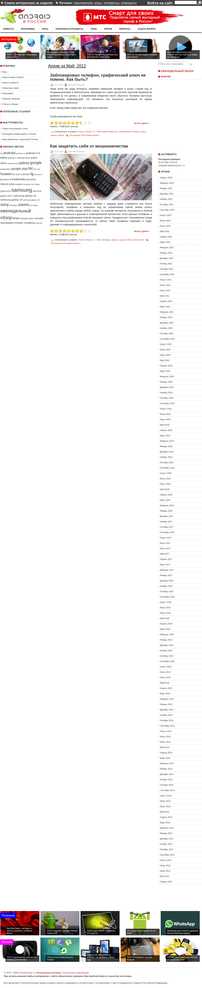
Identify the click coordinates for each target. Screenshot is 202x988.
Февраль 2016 (167, 634)
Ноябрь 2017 (166, 521)
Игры (45, 29)
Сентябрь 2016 (167, 597)
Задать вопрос (147, 29)
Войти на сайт (160, 3)
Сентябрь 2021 (167, 274)
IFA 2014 (16, 174)
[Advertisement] (179, 115)
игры (98, 3)
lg (32, 174)
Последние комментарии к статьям (19, 134)
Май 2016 (164, 618)
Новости (8, 29)
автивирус (106, 240)
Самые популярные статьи (15, 128)
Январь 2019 (166, 446)
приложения (83, 3)
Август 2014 (165, 731)
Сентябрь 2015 (167, 661)
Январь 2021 (166, 317)
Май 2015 (164, 683)
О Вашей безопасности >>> (171, 165)
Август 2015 (165, 667)
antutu (34, 157)
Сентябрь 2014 (167, 726)
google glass (5, 169)
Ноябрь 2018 (166, 457)
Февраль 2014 (167, 763)
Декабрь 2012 (166, 839)
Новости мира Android (12, 77)
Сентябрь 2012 (167, 855)
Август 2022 (165, 215)
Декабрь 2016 (166, 581)
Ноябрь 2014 (166, 715)
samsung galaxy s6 (31, 200)
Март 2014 (165, 758)
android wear (23, 158)
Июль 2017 (165, 543)
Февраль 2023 (167, 183)
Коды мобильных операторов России (20, 139)
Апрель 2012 (166, 882)
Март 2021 (165, 306)
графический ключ (110, 132)
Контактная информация (76, 972)
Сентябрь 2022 (167, 210)
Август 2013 (165, 796)
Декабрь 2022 (166, 194)
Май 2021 (164, 296)
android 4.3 (20, 153)
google (36, 163)
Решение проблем (11, 99)
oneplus (19, 184)
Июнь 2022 (165, 226)
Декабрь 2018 (166, 452)
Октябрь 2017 (166, 527)
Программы (28, 29)
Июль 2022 (165, 220)
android (9, 153)
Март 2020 (165, 371)
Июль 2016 (165, 607)
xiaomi (23, 204)
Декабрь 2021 (166, 258)
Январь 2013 (166, 833)
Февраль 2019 (167, 441)
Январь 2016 (166, 640)
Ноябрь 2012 (166, 844)
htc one (37, 169)
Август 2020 (165, 344)
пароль (61, 135)
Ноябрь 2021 (166, 263)
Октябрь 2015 (166, 656)
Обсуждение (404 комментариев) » (84, 135)
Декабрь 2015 (166, 645)
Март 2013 (165, 822)
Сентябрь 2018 (167, 468)
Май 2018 (164, 489)
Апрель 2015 (166, 688)
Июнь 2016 (165, 613)
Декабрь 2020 (166, 323)
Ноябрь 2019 (166, 392)
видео (35, 205)
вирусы (115, 240)
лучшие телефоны (24, 222)
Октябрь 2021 (166, 269)
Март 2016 (165, 629)
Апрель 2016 (166, 624)
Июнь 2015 (165, 677)
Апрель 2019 (166, 430)
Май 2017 (164, 554)
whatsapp (13, 205)
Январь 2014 (166, 769)
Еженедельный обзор (177, 71)
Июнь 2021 (165, 290)
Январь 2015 (166, 704)
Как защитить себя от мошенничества (89, 146)
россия (39, 223)
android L (11, 158)
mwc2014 (31, 179)
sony (4, 204)
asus (3, 163)
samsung (21, 190)
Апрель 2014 (166, 753)
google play (19, 168)
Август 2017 (165, 538)
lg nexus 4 (38, 174)
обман (129, 240)
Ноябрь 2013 (166, 779)
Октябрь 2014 (166, 720)
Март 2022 (165, 242)
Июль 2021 (165, 285)
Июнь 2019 (165, 419)
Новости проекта (10, 82)
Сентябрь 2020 (167, 339)
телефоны (111, 3)
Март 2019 (165, 435)
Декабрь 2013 (166, 774)
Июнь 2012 (165, 871)
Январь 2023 (166, 188)
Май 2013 (164, 812)
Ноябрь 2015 (166, 650)
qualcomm (5, 191)
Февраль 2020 (167, 376)
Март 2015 (165, 693)
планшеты (129, 3)
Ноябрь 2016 (166, 586)
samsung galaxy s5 (11, 199)
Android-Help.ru (27, 972)
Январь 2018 (166, 511)
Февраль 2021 (167, 312)
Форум (108, 29)
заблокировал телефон (129, 132)
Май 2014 (164, 747)
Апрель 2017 (166, 559)
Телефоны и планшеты (69, 29)
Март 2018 (165, 500)
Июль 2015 (165, 672)
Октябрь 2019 (166, 398)
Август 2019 (165, 409)
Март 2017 (165, 564)
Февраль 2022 (167, 247)
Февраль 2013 (167, 828)
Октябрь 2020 (166, 333)
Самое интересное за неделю (28, 3)
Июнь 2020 (165, 355)
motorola (18, 179)
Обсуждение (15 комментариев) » (66, 243)
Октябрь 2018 (166, 462)
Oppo (37, 184)
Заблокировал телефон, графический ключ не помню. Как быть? (98, 77)
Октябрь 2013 (166, 785)
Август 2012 (165, 860)
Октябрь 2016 (166, 591)
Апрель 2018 (166, 495)
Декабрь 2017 (166, 516)
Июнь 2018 (165, 484)
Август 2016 (165, 602)
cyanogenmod (13, 163)
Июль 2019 (165, 414)
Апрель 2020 (166, 366)
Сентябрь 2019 (167, 403)
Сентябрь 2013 (167, 790)
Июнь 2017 (165, 548)
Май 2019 (164, 425)
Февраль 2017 (167, 570)
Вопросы (124, 29)
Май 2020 (164, 360)
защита (122, 240)
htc (30, 168)
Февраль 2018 (167, 505)
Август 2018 (165, 473)
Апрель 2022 (166, 237)
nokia (11, 184)
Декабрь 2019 (166, 387)
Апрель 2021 (166, 301)
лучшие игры (27, 218)
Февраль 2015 (167, 699)
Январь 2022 (166, 253)
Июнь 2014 (165, 742)
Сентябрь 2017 (167, 532)
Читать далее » (141, 123)
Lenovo (25, 174)
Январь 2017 (166, 575)
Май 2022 (164, 231)
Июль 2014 (165, 736)
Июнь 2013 (165, 806)
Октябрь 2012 (166, 849)
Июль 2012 (165, 865)
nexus (4, 184)
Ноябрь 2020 (166, 328)
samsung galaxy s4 (25, 195)
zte (31, 205)
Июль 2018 (165, 478)
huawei (5, 174)
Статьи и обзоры (10, 104)
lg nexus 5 (5, 179)
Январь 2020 (166, 382)
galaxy (24, 163)
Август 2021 (165, 280)
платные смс (138, 240)
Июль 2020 (165, 349)
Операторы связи (10, 88)
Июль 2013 (165, 801)
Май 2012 (164, 876)
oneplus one (29, 184)
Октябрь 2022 (166, 204)
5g (1, 153)
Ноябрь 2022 (166, 199)
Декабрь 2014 (166, 710)
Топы (94, 29)
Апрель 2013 (166, 817)
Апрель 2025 (166, 177)
